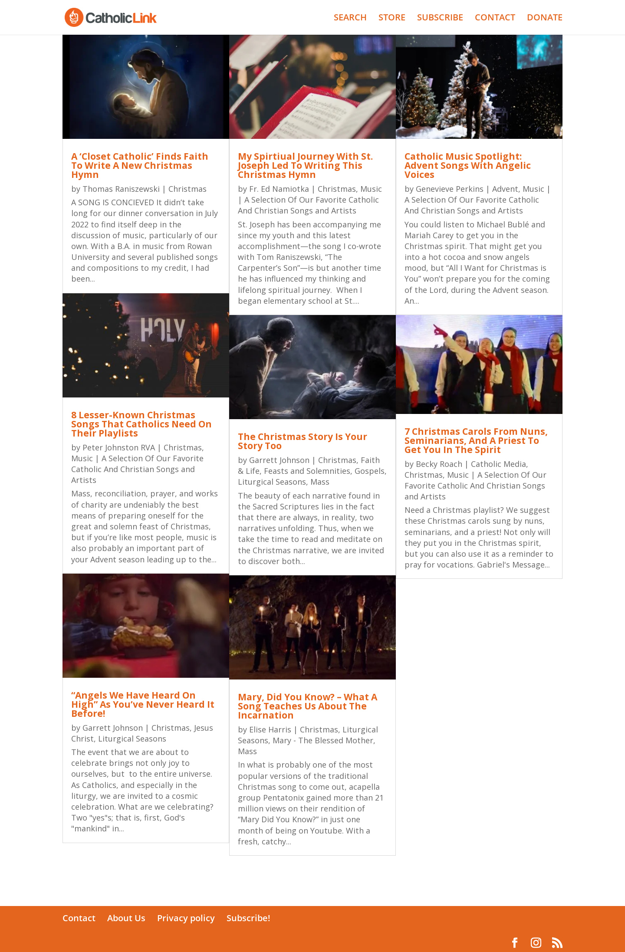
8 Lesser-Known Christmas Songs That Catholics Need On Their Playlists (141, 424)
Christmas (187, 189)
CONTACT (495, 18)
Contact (78, 918)
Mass (319, 481)
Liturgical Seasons (132, 738)
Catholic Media (498, 464)
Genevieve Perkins (450, 189)
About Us (126, 918)
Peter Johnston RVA (118, 447)
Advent (505, 189)
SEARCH (350, 18)
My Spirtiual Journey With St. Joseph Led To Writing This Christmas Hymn (305, 165)
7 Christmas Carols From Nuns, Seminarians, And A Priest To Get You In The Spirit (476, 440)
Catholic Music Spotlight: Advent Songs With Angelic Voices (468, 165)
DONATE (544, 18)
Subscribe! (248, 918)
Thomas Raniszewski (121, 189)
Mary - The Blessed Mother (323, 740)
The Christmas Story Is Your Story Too (302, 441)
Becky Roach (439, 464)
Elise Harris (270, 729)
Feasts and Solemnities (307, 471)
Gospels (370, 471)
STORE (391, 18)
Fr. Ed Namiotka (279, 189)
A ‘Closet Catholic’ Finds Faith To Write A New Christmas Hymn (139, 165)
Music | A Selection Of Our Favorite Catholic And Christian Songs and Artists (137, 469)
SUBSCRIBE (440, 18)
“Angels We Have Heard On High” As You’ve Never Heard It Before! (142, 704)
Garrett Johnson (112, 727)
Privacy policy (186, 918)
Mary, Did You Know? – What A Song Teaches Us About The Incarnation (307, 706)
